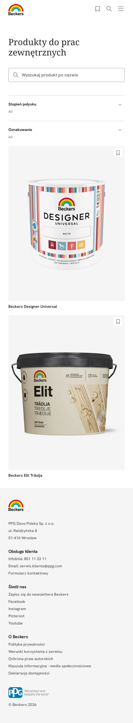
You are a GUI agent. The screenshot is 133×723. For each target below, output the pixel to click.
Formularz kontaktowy (28, 573)
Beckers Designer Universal (32, 306)
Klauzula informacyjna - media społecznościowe (49, 665)
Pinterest (16, 615)
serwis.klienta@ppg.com (41, 566)
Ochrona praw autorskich (30, 658)
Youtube (15, 623)
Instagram (17, 608)
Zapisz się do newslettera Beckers (38, 594)
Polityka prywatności (26, 644)
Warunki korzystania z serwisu (35, 651)
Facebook (16, 601)
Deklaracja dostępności (29, 673)
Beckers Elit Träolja (25, 475)
